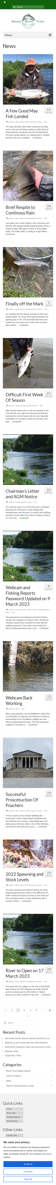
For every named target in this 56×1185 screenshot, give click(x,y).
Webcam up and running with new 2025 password (26, 1043)
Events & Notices (21, 502)
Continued (36, 138)
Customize (27, 1171)
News (17, 122)
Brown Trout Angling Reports (18, 1071)
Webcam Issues (11, 1051)
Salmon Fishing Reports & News (31, 122)
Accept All (28, 1164)
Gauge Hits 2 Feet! (13, 1055)
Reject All (28, 1179)
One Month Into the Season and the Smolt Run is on (27, 1038)
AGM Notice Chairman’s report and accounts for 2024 (28, 1047)
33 (50, 1010)
